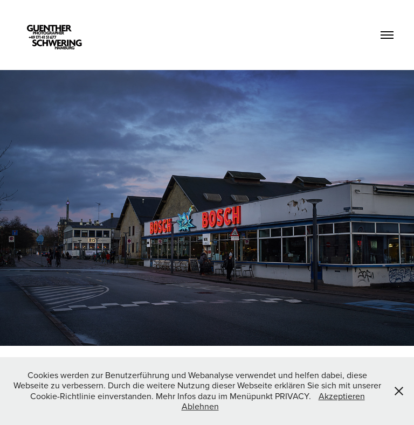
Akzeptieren (342, 396)
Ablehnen (200, 406)
